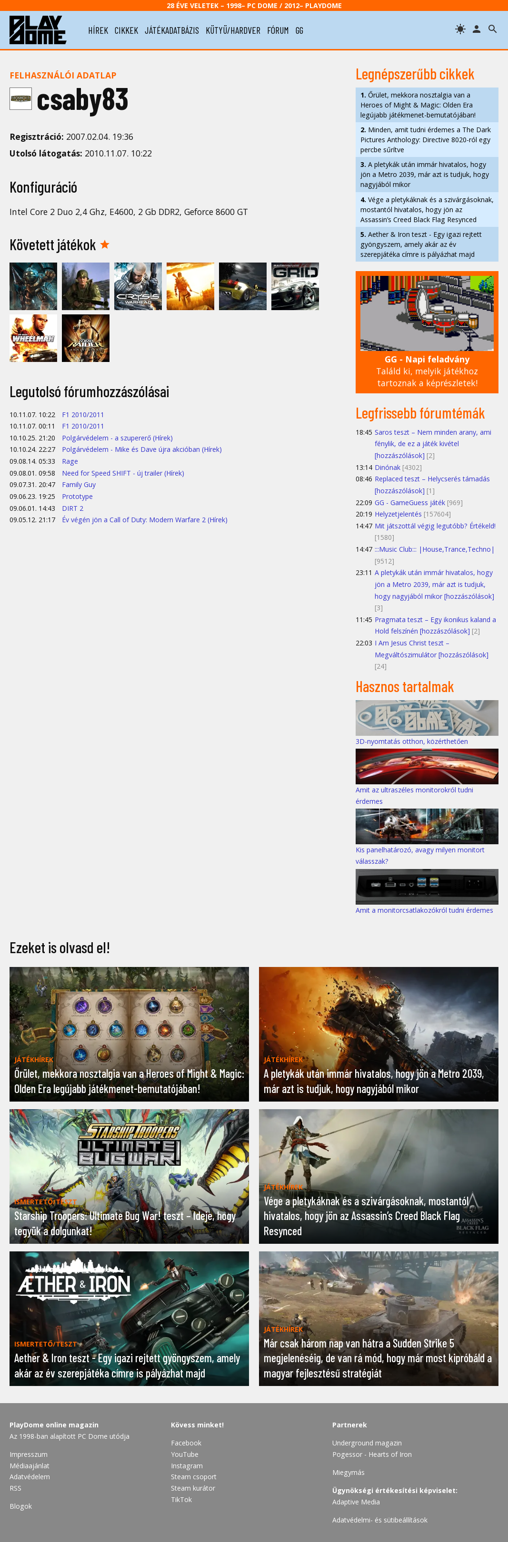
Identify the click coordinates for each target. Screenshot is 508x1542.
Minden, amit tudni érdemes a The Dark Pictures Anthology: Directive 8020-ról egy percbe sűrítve (425, 139)
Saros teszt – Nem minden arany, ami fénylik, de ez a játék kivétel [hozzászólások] (433, 444)
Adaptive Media (356, 1501)
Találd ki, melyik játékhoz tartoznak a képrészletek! (427, 370)
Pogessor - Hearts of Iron (372, 1454)
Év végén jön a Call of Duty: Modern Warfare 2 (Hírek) (145, 519)
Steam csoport (194, 1476)
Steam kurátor (193, 1488)
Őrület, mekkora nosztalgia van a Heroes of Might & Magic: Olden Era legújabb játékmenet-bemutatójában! (418, 104)
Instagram (187, 1465)
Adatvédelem (30, 1476)
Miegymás (348, 1472)
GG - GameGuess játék (410, 502)
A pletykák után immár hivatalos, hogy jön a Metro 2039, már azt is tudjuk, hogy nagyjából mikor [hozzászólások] (434, 584)
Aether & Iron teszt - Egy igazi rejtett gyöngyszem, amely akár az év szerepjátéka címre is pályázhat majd (421, 244)
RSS (15, 1488)
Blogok (21, 1506)
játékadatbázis (172, 30)
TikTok (181, 1499)
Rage (70, 461)
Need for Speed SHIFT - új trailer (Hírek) (123, 473)
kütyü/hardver (233, 30)
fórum (278, 30)
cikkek (126, 30)
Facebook (186, 1442)
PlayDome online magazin (54, 1424)
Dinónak (387, 467)
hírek (98, 30)
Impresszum (29, 1454)
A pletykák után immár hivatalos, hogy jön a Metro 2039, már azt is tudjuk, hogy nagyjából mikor (424, 174)
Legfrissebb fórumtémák (420, 412)
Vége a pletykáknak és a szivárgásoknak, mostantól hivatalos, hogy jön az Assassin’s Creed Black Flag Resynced (427, 209)
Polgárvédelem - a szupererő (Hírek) (117, 437)
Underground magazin (367, 1442)
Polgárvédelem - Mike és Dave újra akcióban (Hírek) (142, 449)
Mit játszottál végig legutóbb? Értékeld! (435, 525)
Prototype (77, 496)
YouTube (185, 1454)
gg (299, 30)
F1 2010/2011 (83, 414)
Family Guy (79, 484)
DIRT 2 (72, 508)
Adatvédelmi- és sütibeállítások (380, 1519)
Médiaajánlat (30, 1465)
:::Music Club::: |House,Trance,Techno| (435, 549)
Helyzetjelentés (398, 513)
